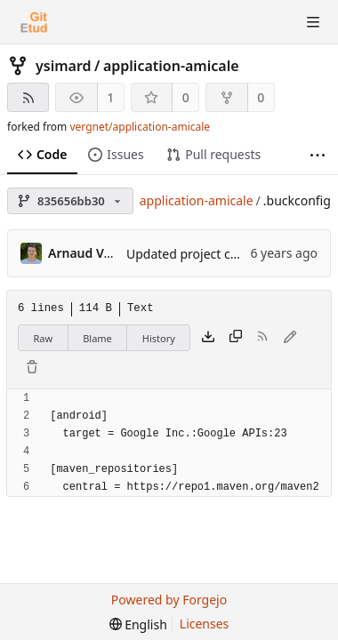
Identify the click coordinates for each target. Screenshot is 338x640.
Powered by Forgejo (169, 599)
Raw (43, 338)
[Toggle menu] (313, 22)
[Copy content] (235, 338)
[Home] (34, 22)
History (158, 338)
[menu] (138, 624)
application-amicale (171, 66)
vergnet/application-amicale (139, 126)
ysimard (64, 66)
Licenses (204, 623)
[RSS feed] (28, 97)
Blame (97, 338)
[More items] (317, 155)
